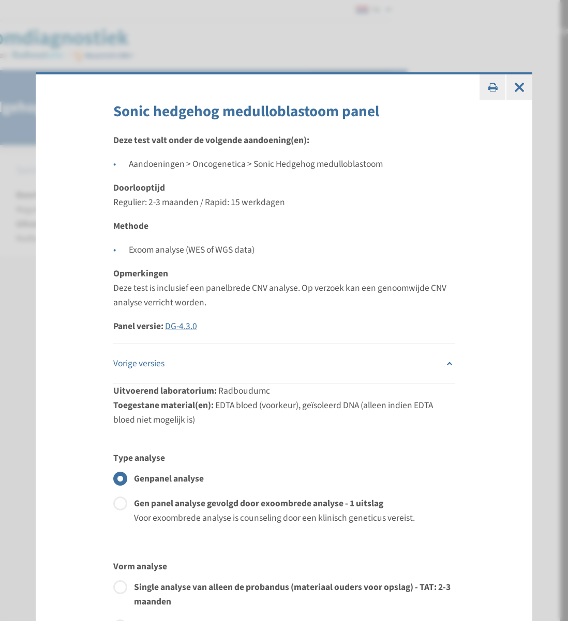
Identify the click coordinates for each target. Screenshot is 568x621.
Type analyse (139, 458)
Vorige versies (284, 363)
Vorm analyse (140, 566)
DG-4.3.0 (181, 326)
